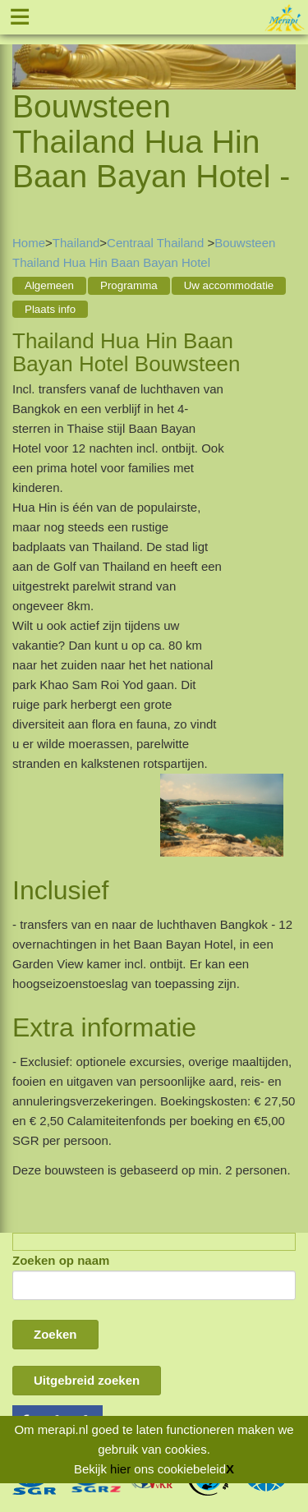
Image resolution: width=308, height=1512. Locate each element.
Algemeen (49, 285)
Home (28, 243)
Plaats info (50, 309)
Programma (129, 285)
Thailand (76, 243)
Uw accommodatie (229, 285)
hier (120, 1469)
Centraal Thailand (157, 243)
